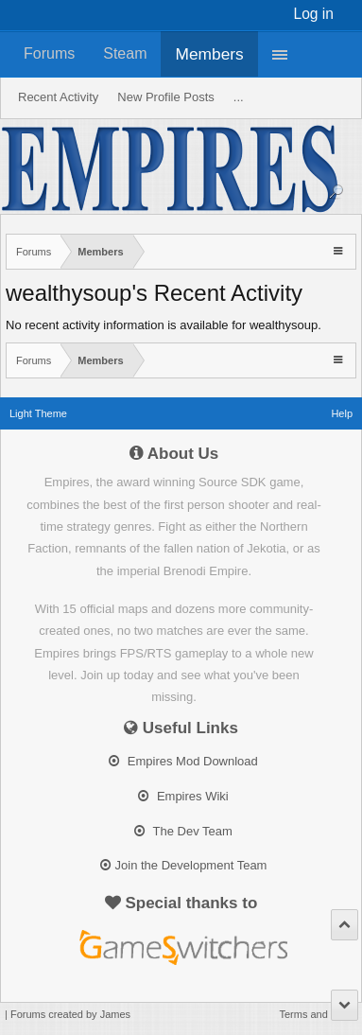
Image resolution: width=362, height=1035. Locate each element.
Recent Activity (58, 97)
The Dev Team (183, 831)
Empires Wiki (183, 796)
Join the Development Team (183, 865)
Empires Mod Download (183, 761)
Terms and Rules (318, 1014)
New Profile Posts (166, 97)
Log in (314, 14)
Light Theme (38, 413)
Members (209, 53)
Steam (125, 53)
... (238, 97)
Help (342, 413)
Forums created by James (70, 1014)
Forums (49, 53)
